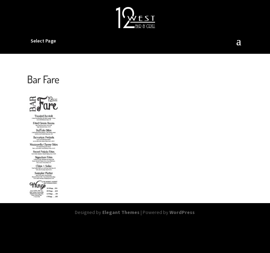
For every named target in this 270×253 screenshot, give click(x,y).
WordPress (182, 212)
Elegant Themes (121, 212)
